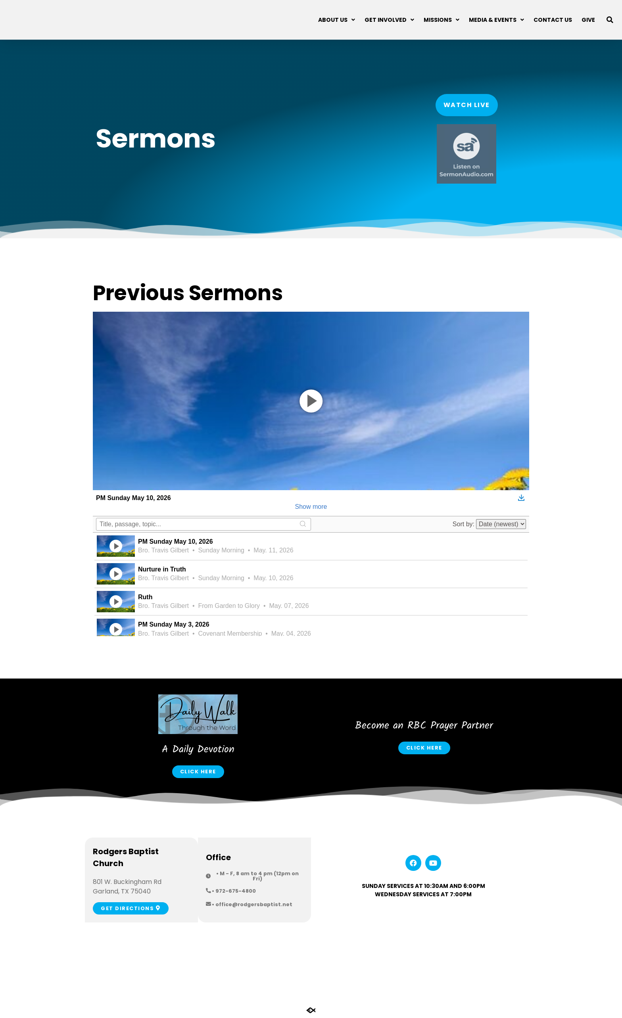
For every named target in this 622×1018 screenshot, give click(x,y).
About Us (336, 20)
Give (588, 20)
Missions (441, 20)
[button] (610, 20)
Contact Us (553, 20)
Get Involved (389, 20)
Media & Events (496, 20)
